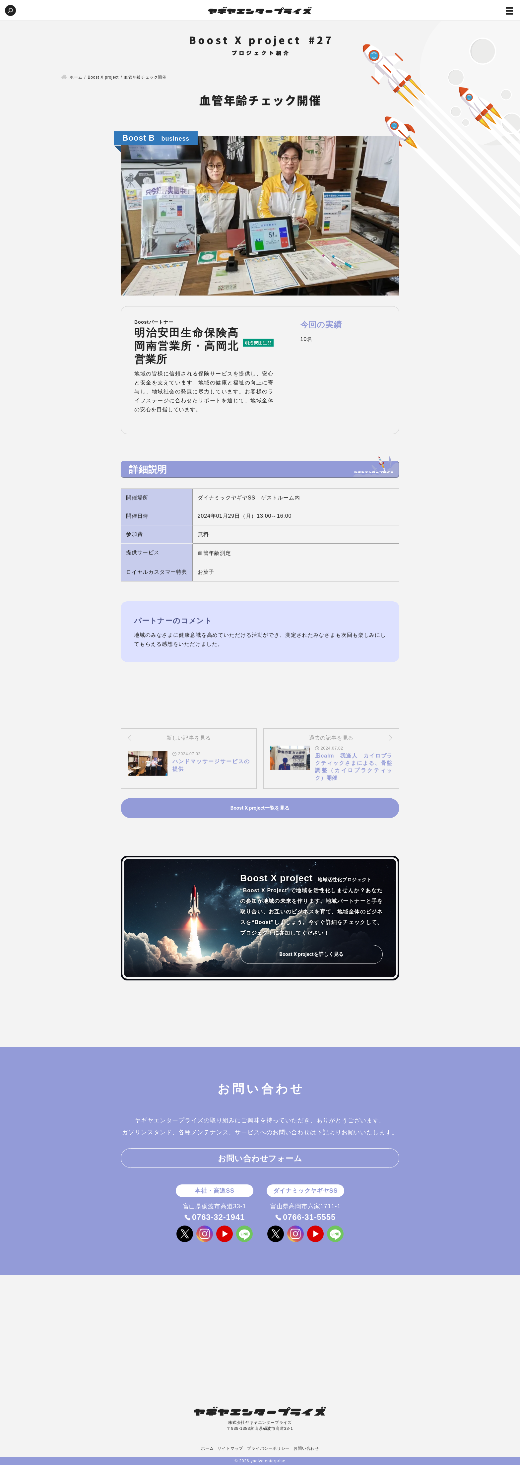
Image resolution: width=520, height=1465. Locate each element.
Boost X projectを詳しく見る (311, 954)
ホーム (207, 1448)
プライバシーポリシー (268, 1448)
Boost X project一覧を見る (260, 808)
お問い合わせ (306, 1448)
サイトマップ (230, 1448)
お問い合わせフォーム (260, 1158)
